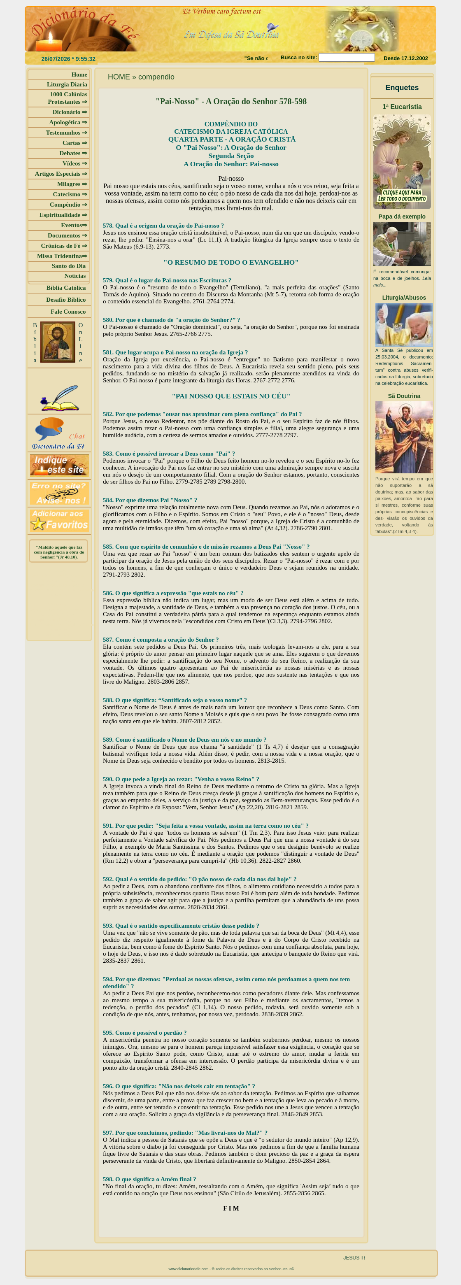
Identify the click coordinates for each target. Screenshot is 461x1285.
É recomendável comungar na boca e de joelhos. (402, 278)
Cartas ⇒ (75, 143)
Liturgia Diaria (67, 84)
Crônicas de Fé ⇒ (64, 245)
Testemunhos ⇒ (66, 132)
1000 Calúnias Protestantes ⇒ (67, 98)
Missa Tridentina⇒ (62, 256)
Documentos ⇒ (67, 235)
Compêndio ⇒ (68, 204)
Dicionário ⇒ (70, 112)
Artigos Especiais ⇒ (61, 173)
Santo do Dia (69, 266)
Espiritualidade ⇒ (63, 215)
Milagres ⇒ (72, 184)
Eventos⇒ (74, 225)
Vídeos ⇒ (75, 163)
